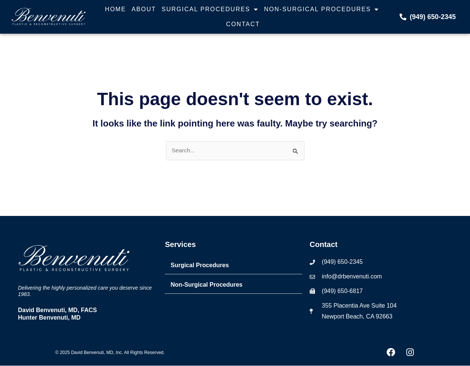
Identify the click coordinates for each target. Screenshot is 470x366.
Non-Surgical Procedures (321, 9)
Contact (243, 24)
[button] (233, 266)
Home (115, 9)
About (143, 9)
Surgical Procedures (209, 9)
